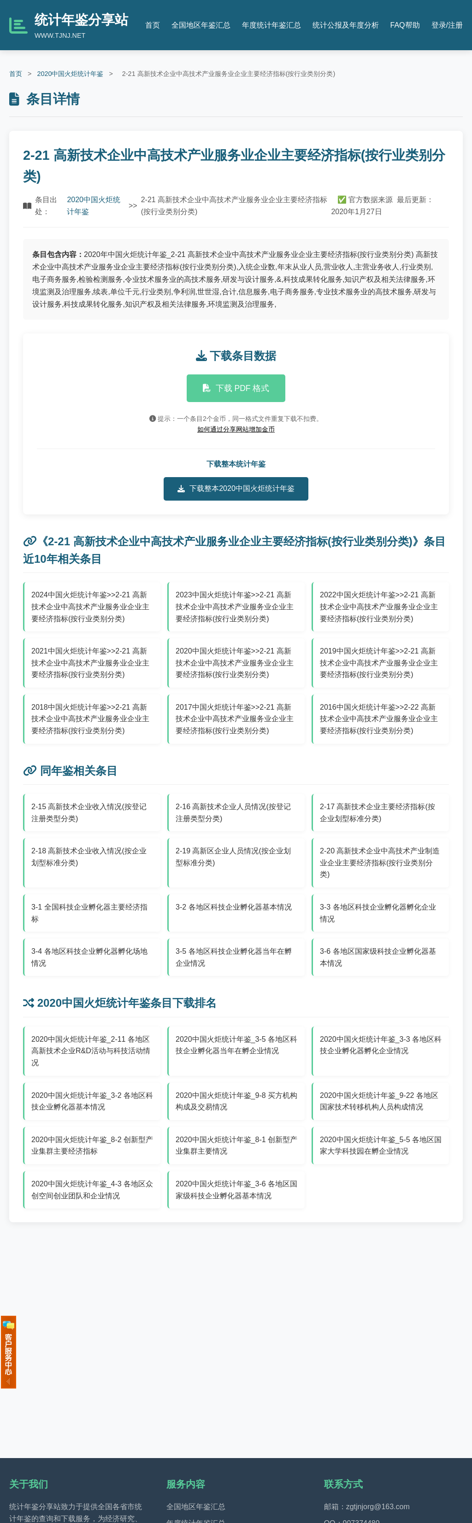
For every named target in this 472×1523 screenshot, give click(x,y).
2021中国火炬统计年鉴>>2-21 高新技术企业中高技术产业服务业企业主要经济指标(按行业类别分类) (90, 662)
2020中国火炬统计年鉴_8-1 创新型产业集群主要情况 (236, 1145)
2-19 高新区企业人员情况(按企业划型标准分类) (233, 857)
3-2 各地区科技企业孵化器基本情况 (234, 907)
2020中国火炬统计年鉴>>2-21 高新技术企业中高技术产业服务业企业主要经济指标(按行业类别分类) (235, 662)
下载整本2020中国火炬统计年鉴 (236, 488)
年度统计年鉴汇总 (271, 25)
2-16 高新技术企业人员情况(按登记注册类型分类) (233, 813)
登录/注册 (447, 25)
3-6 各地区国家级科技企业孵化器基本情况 (378, 957)
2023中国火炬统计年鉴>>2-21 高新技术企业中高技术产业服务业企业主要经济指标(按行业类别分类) (235, 606)
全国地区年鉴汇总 (200, 25)
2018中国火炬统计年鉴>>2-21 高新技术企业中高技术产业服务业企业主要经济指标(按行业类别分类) (90, 719)
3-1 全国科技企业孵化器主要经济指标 (89, 913)
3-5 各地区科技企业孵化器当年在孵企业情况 (234, 957)
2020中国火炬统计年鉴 (70, 73)
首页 (152, 25)
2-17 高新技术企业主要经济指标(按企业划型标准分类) (377, 813)
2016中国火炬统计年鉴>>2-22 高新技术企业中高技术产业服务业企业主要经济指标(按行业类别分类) (379, 719)
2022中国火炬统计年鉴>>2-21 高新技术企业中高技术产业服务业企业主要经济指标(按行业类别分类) (379, 606)
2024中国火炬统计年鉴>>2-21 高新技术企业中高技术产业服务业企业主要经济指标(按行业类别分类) (90, 606)
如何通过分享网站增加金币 (236, 429)
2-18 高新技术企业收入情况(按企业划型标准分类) (89, 857)
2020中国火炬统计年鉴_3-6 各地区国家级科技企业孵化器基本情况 (236, 1190)
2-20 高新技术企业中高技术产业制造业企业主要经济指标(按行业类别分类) (380, 862)
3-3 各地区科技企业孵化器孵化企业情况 (378, 913)
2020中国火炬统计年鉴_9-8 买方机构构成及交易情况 (236, 1101)
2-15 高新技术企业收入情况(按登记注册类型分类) (89, 813)
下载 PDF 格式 (236, 388)
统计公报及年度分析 (346, 25)
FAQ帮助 (405, 25)
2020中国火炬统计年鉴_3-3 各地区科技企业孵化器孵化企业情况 (381, 1045)
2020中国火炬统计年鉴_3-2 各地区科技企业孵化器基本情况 (92, 1101)
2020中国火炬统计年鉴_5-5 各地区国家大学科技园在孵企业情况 (381, 1145)
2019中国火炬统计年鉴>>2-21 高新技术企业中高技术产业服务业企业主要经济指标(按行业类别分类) (379, 662)
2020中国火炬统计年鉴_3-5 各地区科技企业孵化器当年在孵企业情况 (236, 1045)
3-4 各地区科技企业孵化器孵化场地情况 (89, 957)
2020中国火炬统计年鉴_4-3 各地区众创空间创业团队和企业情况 (92, 1190)
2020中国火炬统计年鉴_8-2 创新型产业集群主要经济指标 (92, 1145)
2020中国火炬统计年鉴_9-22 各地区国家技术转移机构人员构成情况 (379, 1101)
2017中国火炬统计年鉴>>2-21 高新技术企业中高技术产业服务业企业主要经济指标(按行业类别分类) (235, 719)
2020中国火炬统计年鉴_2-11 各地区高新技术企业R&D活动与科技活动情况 (90, 1051)
